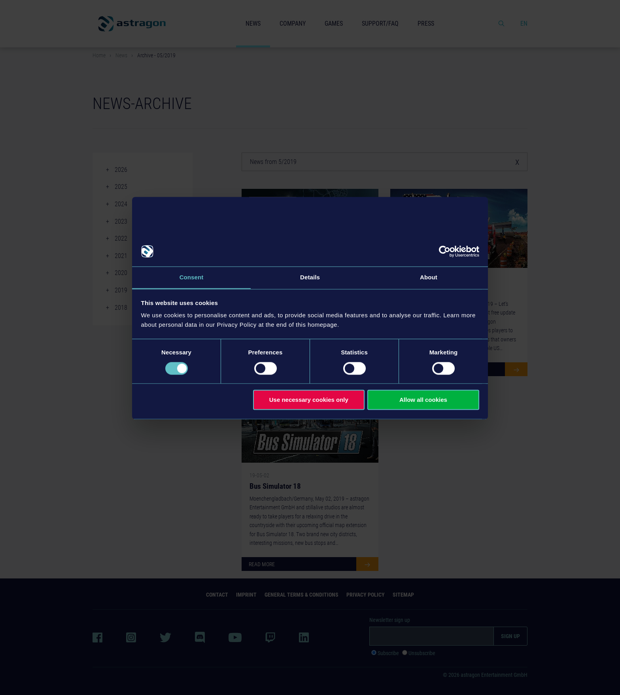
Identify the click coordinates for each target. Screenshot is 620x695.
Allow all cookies (423, 400)
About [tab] (428, 277)
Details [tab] (310, 277)
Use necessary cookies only (308, 400)
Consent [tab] (192, 277)
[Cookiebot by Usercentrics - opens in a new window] (444, 251)
